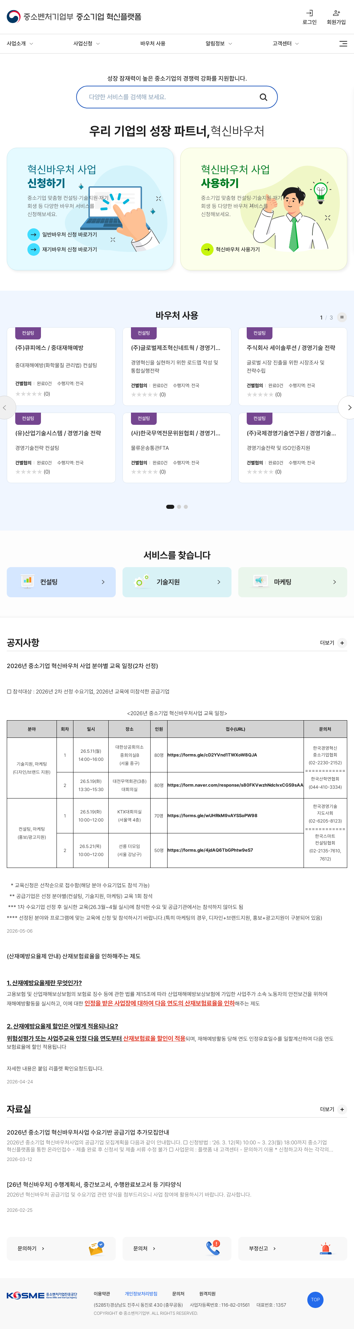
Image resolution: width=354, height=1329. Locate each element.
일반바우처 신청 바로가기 (69, 234)
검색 (264, 97)
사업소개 (16, 43)
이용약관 (102, 1293)
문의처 (178, 1293)
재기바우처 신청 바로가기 (69, 249)
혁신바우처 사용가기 (238, 249)
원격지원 (207, 1293)
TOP (315, 1299)
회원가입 (336, 22)
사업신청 (82, 43)
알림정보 (215, 43)
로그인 (310, 22)
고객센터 (282, 43)
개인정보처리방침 (141, 1293)
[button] (170, 507)
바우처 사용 (152, 43)
